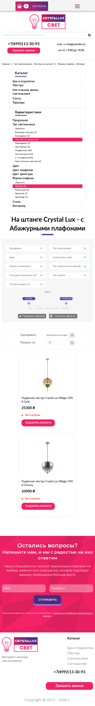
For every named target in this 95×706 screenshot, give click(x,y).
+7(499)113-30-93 (24, 44)
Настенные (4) (22, 147)
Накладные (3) (22, 143)
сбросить (20, 128)
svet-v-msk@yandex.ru (71, 44)
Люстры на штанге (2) (26, 139)
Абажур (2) (20, 186)
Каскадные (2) (22, 136)
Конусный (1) (22, 190)
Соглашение (77, 664)
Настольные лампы (25, 90)
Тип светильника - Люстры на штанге (34, 64)
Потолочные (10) (24, 154)
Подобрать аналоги (38, 423)
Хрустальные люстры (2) (28, 161)
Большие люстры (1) (26, 132)
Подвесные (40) (23, 150)
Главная (6, 64)
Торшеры (19, 102)
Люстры (73, 653)
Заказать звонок (23, 50)
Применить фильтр (34, 316)
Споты (17, 98)
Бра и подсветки (80, 648)
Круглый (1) (21, 193)
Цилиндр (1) (21, 197)
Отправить (47, 599)
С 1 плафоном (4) (24, 158)
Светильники (77, 658)
